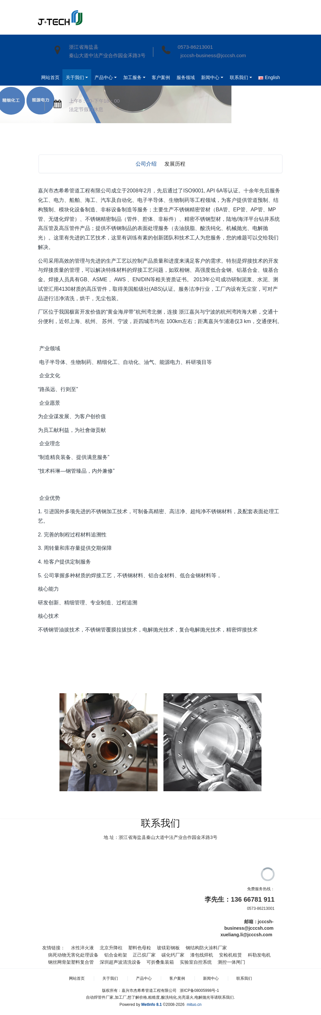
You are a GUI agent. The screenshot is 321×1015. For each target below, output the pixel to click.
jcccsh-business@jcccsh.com (211, 55)
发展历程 (174, 164)
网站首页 (52, 77)
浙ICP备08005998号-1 (199, 990)
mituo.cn (194, 1004)
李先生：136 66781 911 (239, 899)
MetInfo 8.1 (151, 1004)
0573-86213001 (195, 47)
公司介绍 (146, 164)
